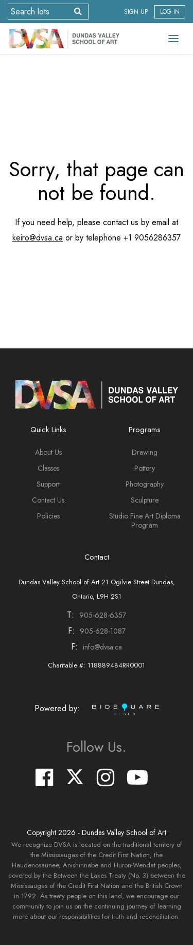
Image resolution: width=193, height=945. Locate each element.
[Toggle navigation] (173, 38)
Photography (145, 484)
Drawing (144, 452)
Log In (170, 11)
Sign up (136, 11)
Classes (48, 468)
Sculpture (145, 500)
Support (48, 484)
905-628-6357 (102, 615)
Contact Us (48, 500)
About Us (48, 452)
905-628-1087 (103, 631)
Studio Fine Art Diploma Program (145, 520)
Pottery (144, 468)
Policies (48, 516)
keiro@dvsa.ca (37, 238)
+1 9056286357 (152, 238)
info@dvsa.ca (102, 647)
